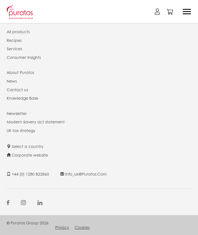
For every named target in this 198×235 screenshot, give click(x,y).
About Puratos (20, 72)
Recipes (14, 40)
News (12, 81)
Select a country (25, 146)
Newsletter (17, 113)
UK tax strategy (21, 130)
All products (18, 31)
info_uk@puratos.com (83, 174)
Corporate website (27, 155)
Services (14, 48)
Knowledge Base (22, 98)
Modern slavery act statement (36, 121)
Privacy (62, 227)
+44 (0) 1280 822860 (28, 174)
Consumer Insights (24, 57)
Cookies (82, 227)
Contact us (17, 89)
